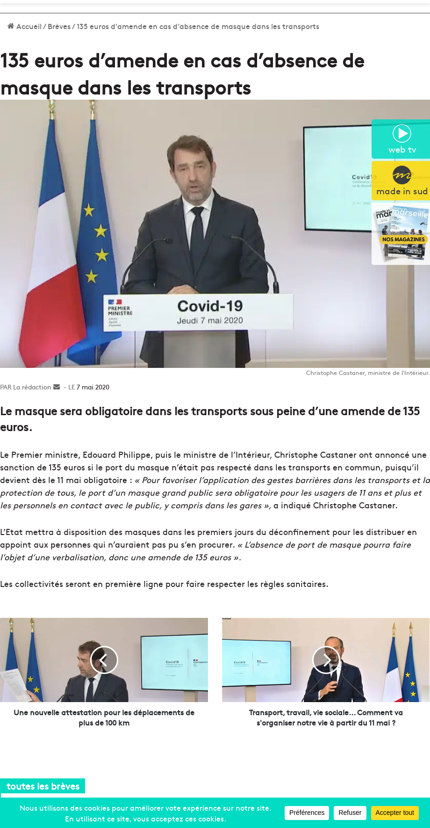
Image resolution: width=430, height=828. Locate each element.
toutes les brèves (43, 785)
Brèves (59, 26)
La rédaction (32, 386)
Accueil (24, 26)
